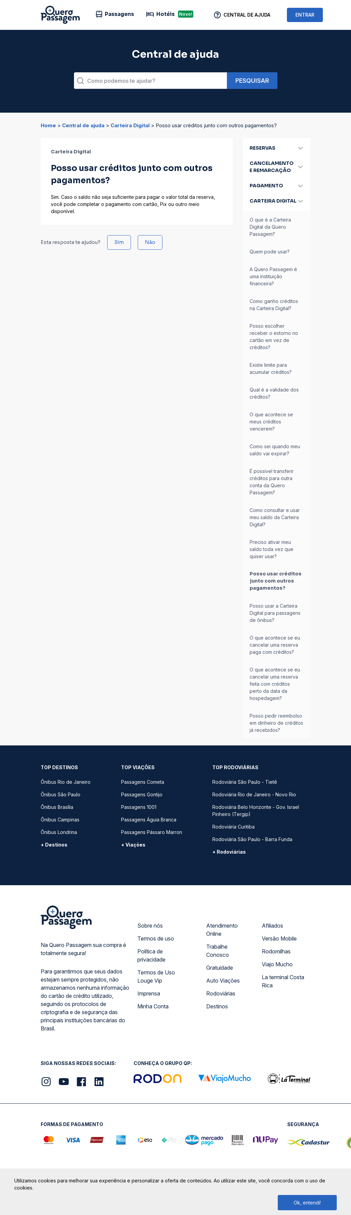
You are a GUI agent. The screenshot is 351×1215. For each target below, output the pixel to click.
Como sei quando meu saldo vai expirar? (275, 449)
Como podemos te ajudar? (121, 80)
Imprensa (148, 993)
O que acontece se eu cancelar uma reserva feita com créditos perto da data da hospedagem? (275, 684)
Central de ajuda (83, 125)
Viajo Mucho (277, 964)
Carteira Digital (130, 125)
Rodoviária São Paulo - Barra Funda (252, 839)
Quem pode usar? (270, 251)
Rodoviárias (220, 993)
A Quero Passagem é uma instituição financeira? (273, 276)
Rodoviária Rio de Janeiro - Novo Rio (254, 794)
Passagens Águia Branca (148, 819)
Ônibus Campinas (60, 819)
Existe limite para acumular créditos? (271, 368)
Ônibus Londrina (59, 832)
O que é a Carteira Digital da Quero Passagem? (270, 227)
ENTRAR (304, 15)
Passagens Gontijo (141, 794)
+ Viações (133, 845)
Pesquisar (252, 80)
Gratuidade (219, 967)
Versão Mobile (279, 938)
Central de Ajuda (246, 15)
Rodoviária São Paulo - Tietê (244, 782)
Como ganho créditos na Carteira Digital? (274, 304)
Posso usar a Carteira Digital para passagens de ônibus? (275, 613)
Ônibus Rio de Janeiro (66, 782)
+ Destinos (54, 845)
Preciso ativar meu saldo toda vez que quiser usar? (271, 549)
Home (48, 125)
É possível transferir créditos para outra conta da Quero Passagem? (272, 481)
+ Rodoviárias (229, 852)
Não (150, 242)
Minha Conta (153, 1006)
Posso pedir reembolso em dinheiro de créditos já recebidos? (276, 723)
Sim (119, 242)
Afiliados (272, 925)
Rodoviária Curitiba (233, 827)
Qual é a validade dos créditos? (274, 393)
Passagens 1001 (138, 807)
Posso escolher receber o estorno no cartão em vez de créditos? (274, 336)
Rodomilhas (276, 951)
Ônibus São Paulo (60, 794)
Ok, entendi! (307, 1202)
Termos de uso (155, 938)
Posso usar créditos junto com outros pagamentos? (275, 581)
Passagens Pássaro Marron (151, 832)
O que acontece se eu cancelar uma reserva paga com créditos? (275, 645)
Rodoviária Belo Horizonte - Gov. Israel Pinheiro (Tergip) (255, 810)
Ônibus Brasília (57, 807)
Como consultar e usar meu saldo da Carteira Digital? (275, 517)
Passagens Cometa (142, 782)
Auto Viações (223, 980)
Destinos (217, 1006)
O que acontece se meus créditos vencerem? (271, 422)
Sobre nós (150, 925)
